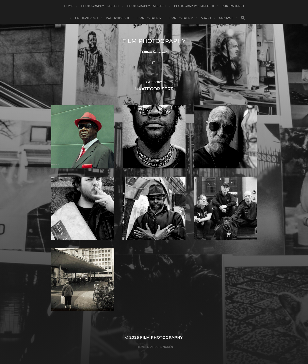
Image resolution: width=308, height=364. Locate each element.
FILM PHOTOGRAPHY (154, 41)
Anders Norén (161, 346)
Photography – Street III (194, 6)
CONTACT (226, 18)
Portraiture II (86, 18)
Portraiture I (233, 6)
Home (68, 6)
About (206, 18)
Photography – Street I (100, 6)
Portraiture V (181, 18)
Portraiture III (118, 18)
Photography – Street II (146, 6)
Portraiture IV (150, 18)
